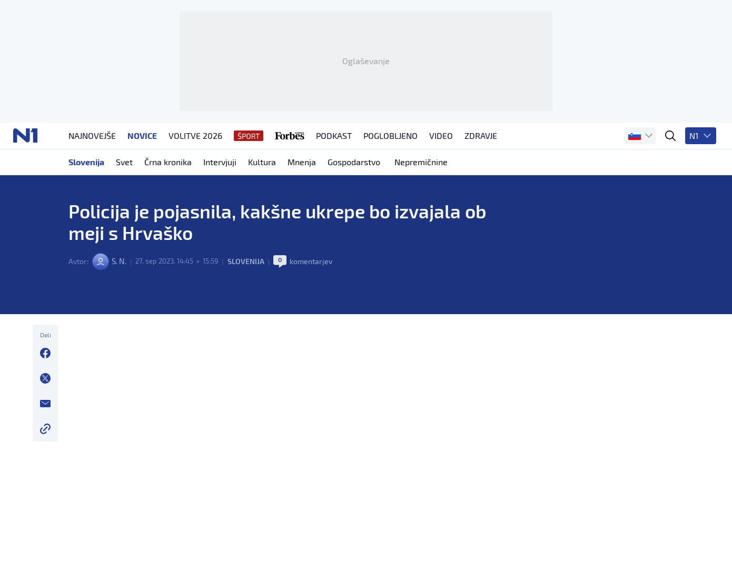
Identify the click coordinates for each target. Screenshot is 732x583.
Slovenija (252, 310)
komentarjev (317, 310)
